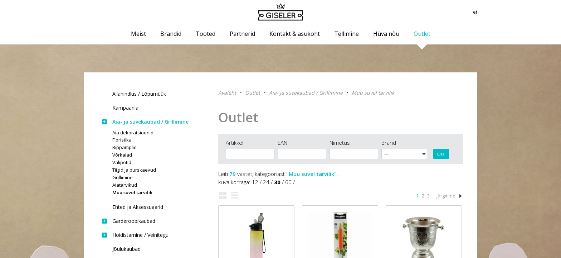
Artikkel (234, 142)
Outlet (252, 92)
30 (277, 182)
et (474, 12)
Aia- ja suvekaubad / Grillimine (306, 92)
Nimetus (340, 142)
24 (266, 182)
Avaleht (227, 92)
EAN (282, 142)
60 (288, 182)
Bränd (388, 142)
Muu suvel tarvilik (373, 92)
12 (255, 182)
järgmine (445, 195)
